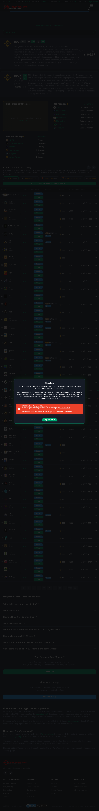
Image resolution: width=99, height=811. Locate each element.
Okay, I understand (49, 420)
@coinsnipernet (64, 408)
